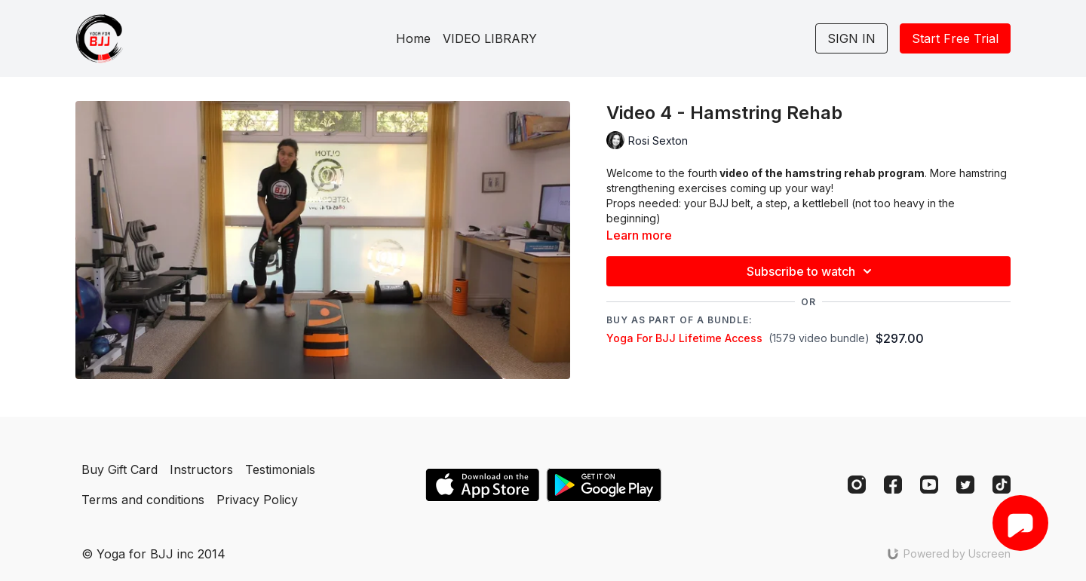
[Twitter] (965, 485)
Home (413, 38)
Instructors (201, 469)
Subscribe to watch (811, 271)
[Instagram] (857, 485)
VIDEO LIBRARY (490, 38)
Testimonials (280, 469)
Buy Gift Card (119, 469)
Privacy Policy (257, 499)
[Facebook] (893, 485)
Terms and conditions (142, 499)
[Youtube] (929, 485)
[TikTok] (1001, 485)
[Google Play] (604, 485)
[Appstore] (482, 485)
